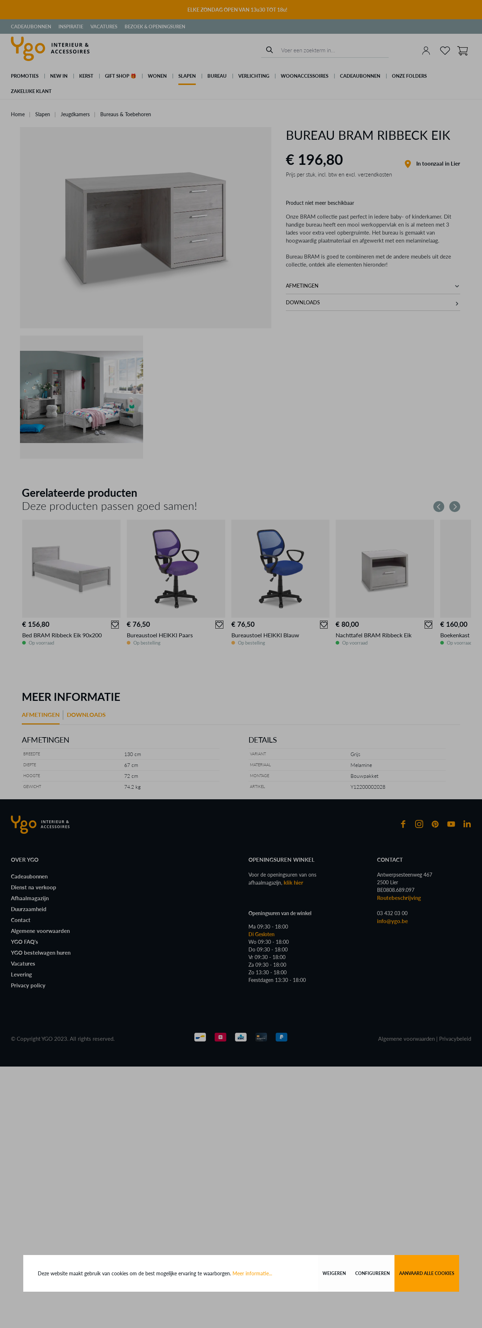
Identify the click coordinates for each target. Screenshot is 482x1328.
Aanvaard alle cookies (426, 1273)
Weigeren (334, 1273)
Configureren (372, 1273)
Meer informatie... (252, 1273)
